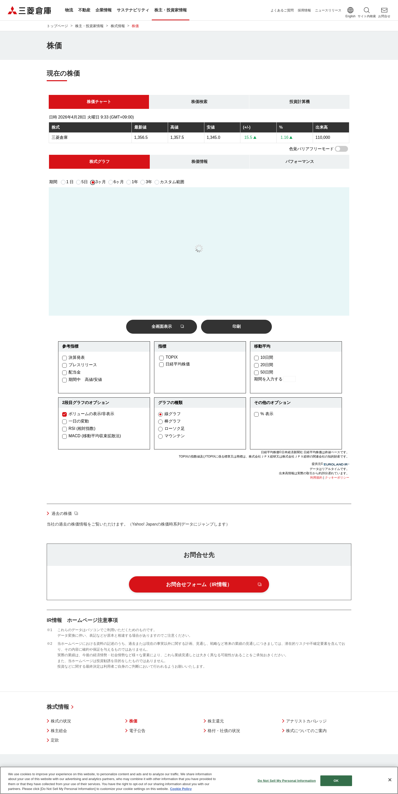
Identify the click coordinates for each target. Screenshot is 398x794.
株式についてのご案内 (306, 731)
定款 (55, 740)
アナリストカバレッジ (306, 721)
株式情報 (58, 707)
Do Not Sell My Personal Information (287, 781)
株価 (133, 721)
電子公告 (137, 731)
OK (336, 781)
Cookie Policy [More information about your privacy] (181, 789)
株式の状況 (61, 721)
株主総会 (59, 731)
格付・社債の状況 (224, 731)
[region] (199, 780)
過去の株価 (62, 513)
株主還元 (216, 721)
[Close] (389, 779)
